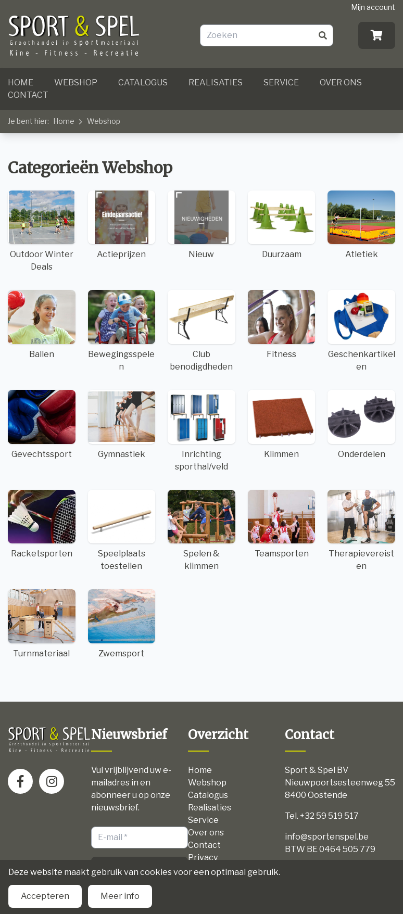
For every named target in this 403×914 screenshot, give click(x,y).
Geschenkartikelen (361, 331)
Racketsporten (41, 524)
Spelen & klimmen (201, 531)
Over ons (341, 82)
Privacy (203, 857)
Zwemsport (122, 623)
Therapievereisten (361, 531)
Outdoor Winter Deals (41, 231)
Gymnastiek (122, 424)
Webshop (75, 82)
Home (20, 82)
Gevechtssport (41, 424)
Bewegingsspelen (122, 331)
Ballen (41, 324)
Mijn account (373, 7)
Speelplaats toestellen (122, 531)
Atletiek (361, 225)
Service (281, 82)
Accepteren (45, 896)
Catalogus (143, 82)
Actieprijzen (122, 225)
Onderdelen (361, 424)
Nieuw (201, 225)
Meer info (120, 896)
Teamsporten (282, 524)
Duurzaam (282, 225)
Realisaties (215, 82)
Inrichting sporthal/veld (201, 431)
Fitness (282, 324)
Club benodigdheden (201, 331)
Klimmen (282, 424)
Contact (28, 95)
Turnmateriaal (41, 623)
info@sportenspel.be (327, 837)
